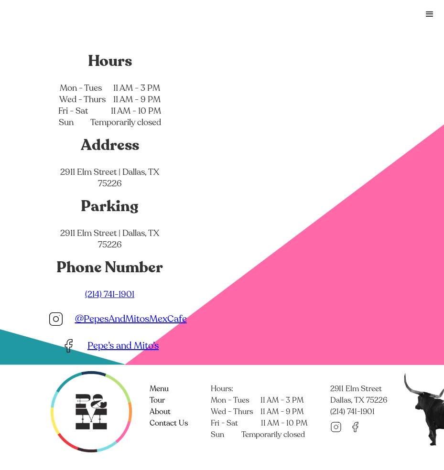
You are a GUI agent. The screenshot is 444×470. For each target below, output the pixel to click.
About (160, 411)
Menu (159, 389)
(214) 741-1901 (109, 294)
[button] (429, 14)
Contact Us (169, 423)
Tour (157, 400)
